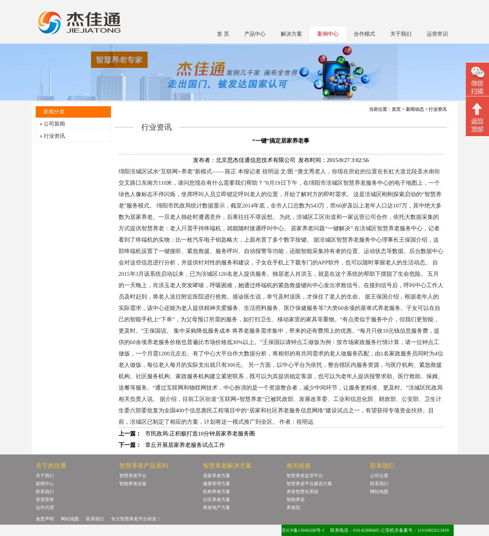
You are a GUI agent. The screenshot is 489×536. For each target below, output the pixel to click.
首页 (396, 109)
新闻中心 (45, 483)
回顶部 (477, 117)
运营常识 (437, 34)
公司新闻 (54, 124)
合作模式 (364, 34)
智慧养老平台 (133, 475)
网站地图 (379, 491)
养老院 (293, 507)
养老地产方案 (216, 507)
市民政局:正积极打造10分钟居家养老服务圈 (200, 434)
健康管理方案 (216, 483)
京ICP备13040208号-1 (303, 530)
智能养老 (295, 499)
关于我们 (400, 34)
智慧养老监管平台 (304, 475)
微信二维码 (477, 80)
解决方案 (291, 34)
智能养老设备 (133, 483)
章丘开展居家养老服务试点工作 (185, 445)
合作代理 (45, 507)
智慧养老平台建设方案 (309, 483)
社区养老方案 (216, 499)
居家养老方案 (216, 475)
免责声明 (45, 519)
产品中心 (255, 34)
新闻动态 (415, 109)
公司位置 (379, 475)
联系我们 (45, 491)
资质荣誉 (45, 499)
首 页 (223, 34)
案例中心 (328, 34)
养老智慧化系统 (302, 491)
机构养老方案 (216, 491)
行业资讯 (54, 136)
